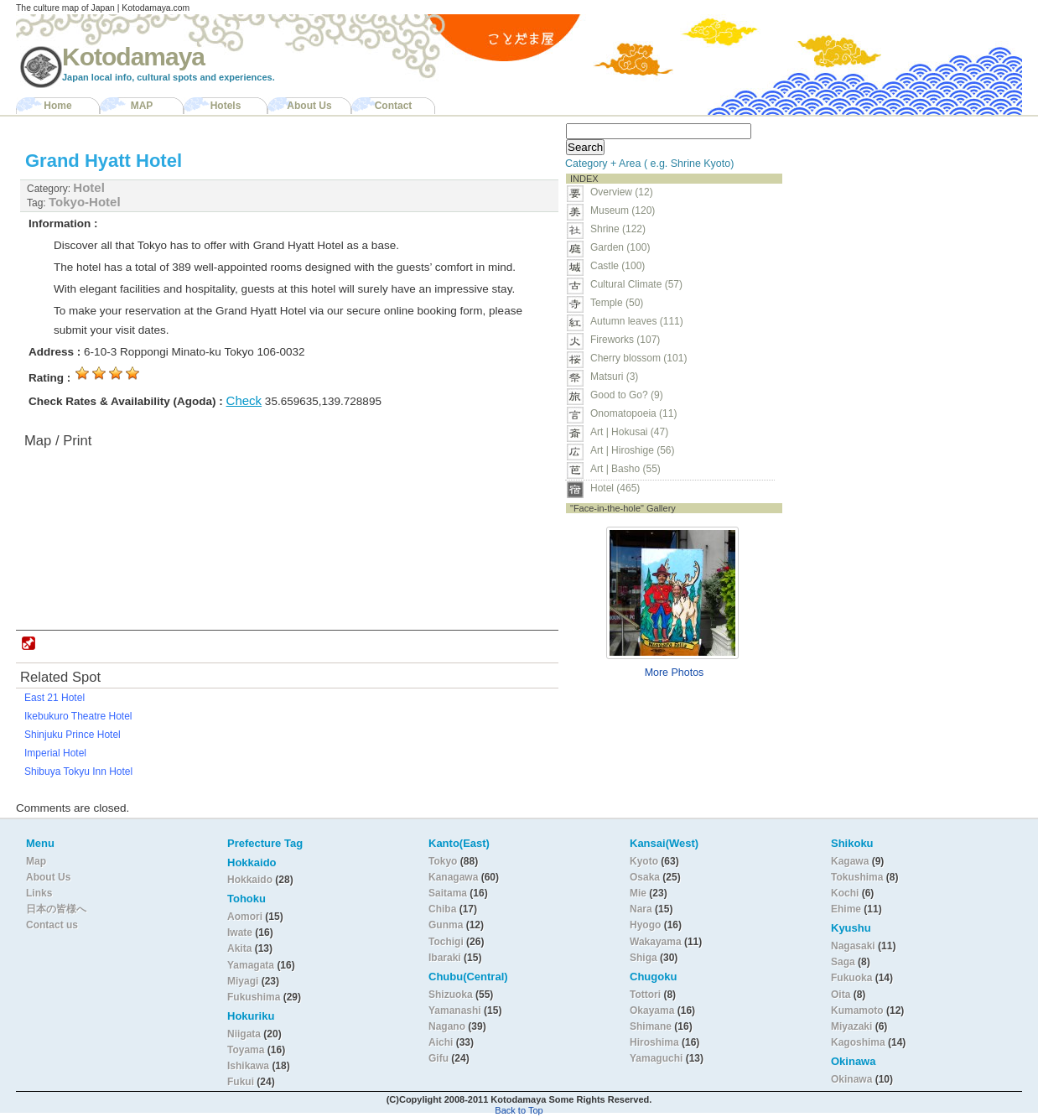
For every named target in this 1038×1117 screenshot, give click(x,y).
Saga (843, 962)
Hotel (89, 187)
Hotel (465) (615, 488)
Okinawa (851, 1079)
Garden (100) (620, 247)
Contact (394, 106)
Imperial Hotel (55, 753)
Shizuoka (450, 994)
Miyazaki (851, 1026)
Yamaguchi (656, 1058)
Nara (642, 909)
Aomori (246, 916)
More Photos (674, 672)
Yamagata (252, 965)
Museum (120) (627, 210)
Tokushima (857, 877)
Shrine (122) (618, 229)
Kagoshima (858, 1042)
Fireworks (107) (625, 339)
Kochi (845, 893)
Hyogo (645, 925)
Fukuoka (851, 978)
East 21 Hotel (54, 698)
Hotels (225, 106)
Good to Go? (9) (626, 395)
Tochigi (447, 942)
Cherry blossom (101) (638, 358)
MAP (142, 106)
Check (244, 400)
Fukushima (255, 997)
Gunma (445, 925)
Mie (638, 893)
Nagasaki (853, 946)
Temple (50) (616, 303)
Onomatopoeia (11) (633, 413)
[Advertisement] (894, 223)
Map (36, 861)
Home (57, 106)
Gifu (438, 1058)
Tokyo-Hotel (85, 202)
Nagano (448, 1026)
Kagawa (850, 861)
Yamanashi (456, 1010)
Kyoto (644, 861)
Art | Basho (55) (625, 469)
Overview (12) (621, 192)
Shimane (651, 1026)
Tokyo (444, 861)
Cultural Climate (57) (636, 284)
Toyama (245, 1050)
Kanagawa (453, 877)
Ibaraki (444, 958)
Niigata (244, 1034)
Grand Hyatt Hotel (103, 160)
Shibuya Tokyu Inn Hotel (78, 771)
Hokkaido (249, 880)
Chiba (442, 909)
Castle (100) (617, 266)
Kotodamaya (133, 56)
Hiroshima (654, 1042)
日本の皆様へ (56, 909)
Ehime (846, 909)
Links (39, 893)
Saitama (447, 893)
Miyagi (244, 981)
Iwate (239, 932)
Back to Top (518, 1110)
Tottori (645, 994)
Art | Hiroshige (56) (632, 450)
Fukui (242, 1082)
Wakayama (656, 942)
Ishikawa (249, 1066)
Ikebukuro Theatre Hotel (78, 716)
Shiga (643, 958)
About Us (309, 106)
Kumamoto (857, 1010)
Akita (241, 948)
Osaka (645, 877)
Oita (840, 994)
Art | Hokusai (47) (629, 432)
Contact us (52, 925)
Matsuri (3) (614, 376)
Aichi (440, 1042)
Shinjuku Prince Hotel (72, 734)
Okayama (652, 1010)
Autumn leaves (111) (636, 321)
